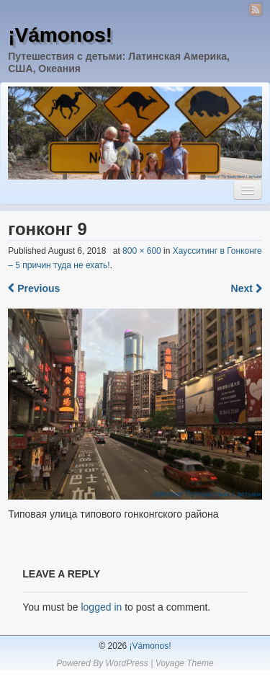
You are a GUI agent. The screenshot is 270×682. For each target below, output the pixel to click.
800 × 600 (141, 251)
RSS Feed (255, 9)
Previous (34, 288)
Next (246, 288)
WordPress (126, 663)
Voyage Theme (185, 663)
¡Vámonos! (60, 35)
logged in (101, 607)
